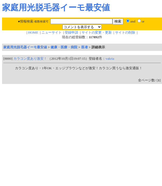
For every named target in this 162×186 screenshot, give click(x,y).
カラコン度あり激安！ (30, 58)
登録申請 (71, 32)
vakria (110, 58)
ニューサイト (52, 32)
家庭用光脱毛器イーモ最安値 (25, 47)
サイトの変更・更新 (97, 32)
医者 (84, 47)
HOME (33, 32)
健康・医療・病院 (64, 47)
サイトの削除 (125, 32)
